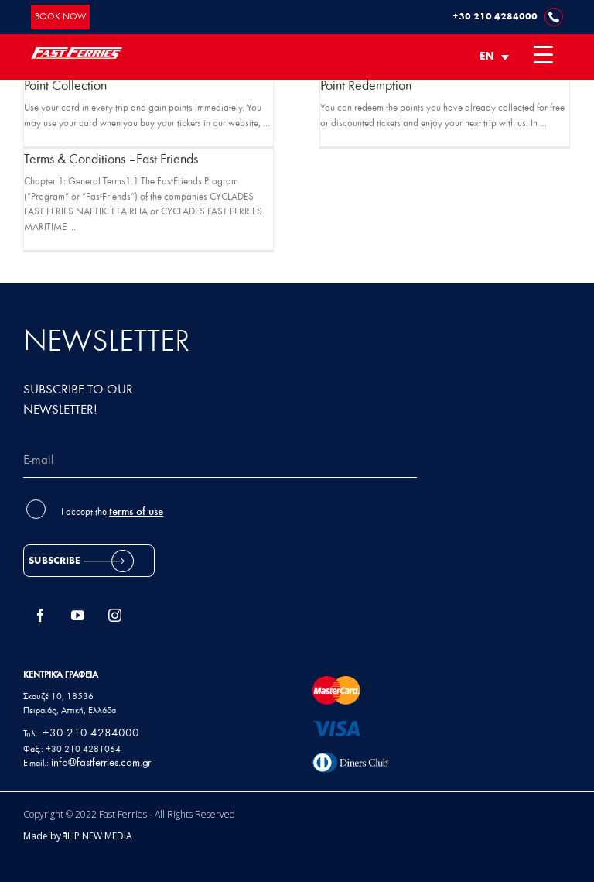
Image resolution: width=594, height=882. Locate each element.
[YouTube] (78, 615)
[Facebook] (41, 615)
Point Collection (65, 86)
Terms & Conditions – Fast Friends (111, 159)
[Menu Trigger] (544, 54)
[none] (494, 57)
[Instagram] (115, 615)
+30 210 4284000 (91, 734)
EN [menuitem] (487, 57)
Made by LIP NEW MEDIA (77, 836)
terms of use (136, 512)
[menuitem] (494, 57)
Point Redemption (365, 86)
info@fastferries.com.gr (101, 763)
